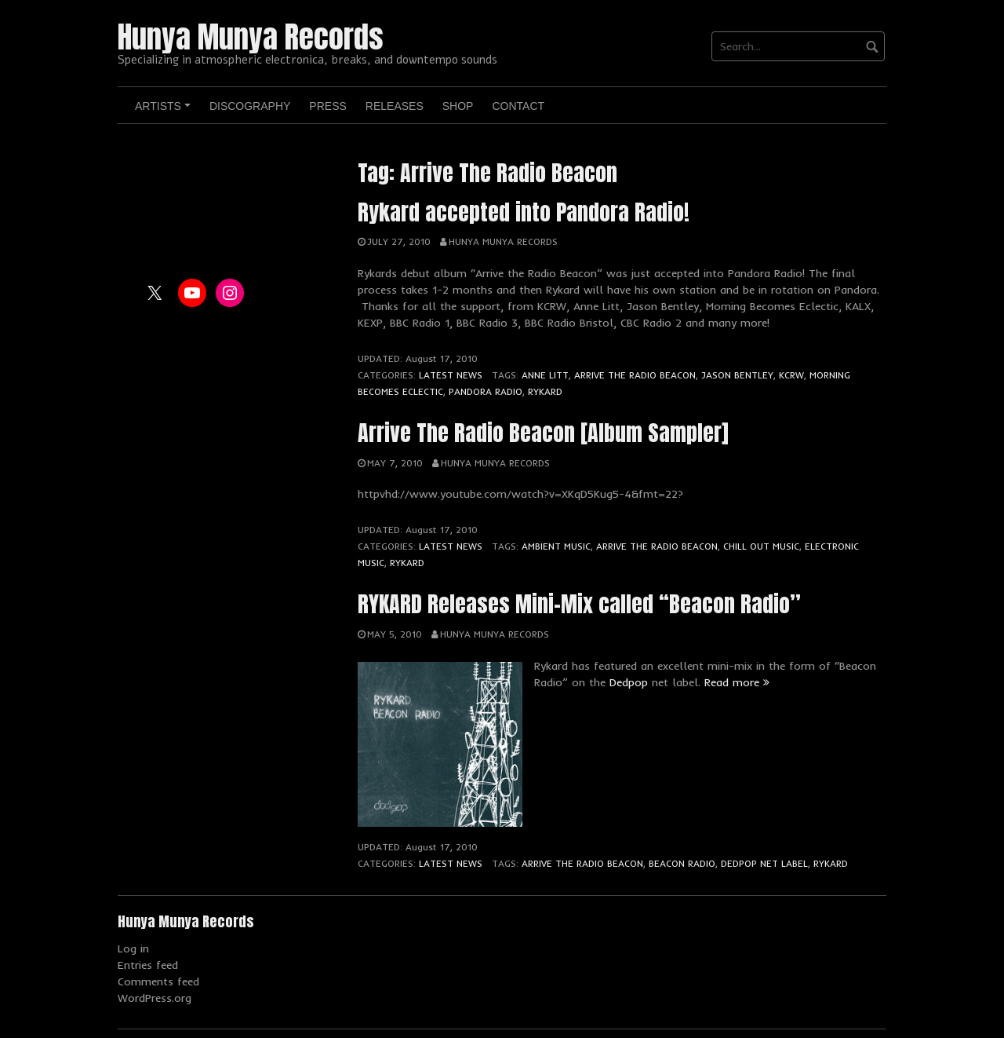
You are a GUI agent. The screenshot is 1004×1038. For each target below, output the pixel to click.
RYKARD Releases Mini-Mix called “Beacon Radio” (579, 603)
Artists (165, 111)
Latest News (450, 375)
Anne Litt (545, 375)
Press (327, 106)
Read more (736, 682)
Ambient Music (556, 546)
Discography (249, 106)
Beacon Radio (682, 863)
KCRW (791, 375)
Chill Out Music (761, 546)
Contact (518, 106)
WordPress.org (154, 998)
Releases (395, 106)
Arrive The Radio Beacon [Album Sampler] (543, 432)
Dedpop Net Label (764, 863)
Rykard (545, 391)
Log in (133, 948)
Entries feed (148, 965)
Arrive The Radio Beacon (635, 375)
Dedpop (628, 682)
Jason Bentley (737, 375)
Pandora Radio (485, 391)
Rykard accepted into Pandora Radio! (523, 212)
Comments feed (158, 981)
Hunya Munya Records (251, 37)
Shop (458, 106)
